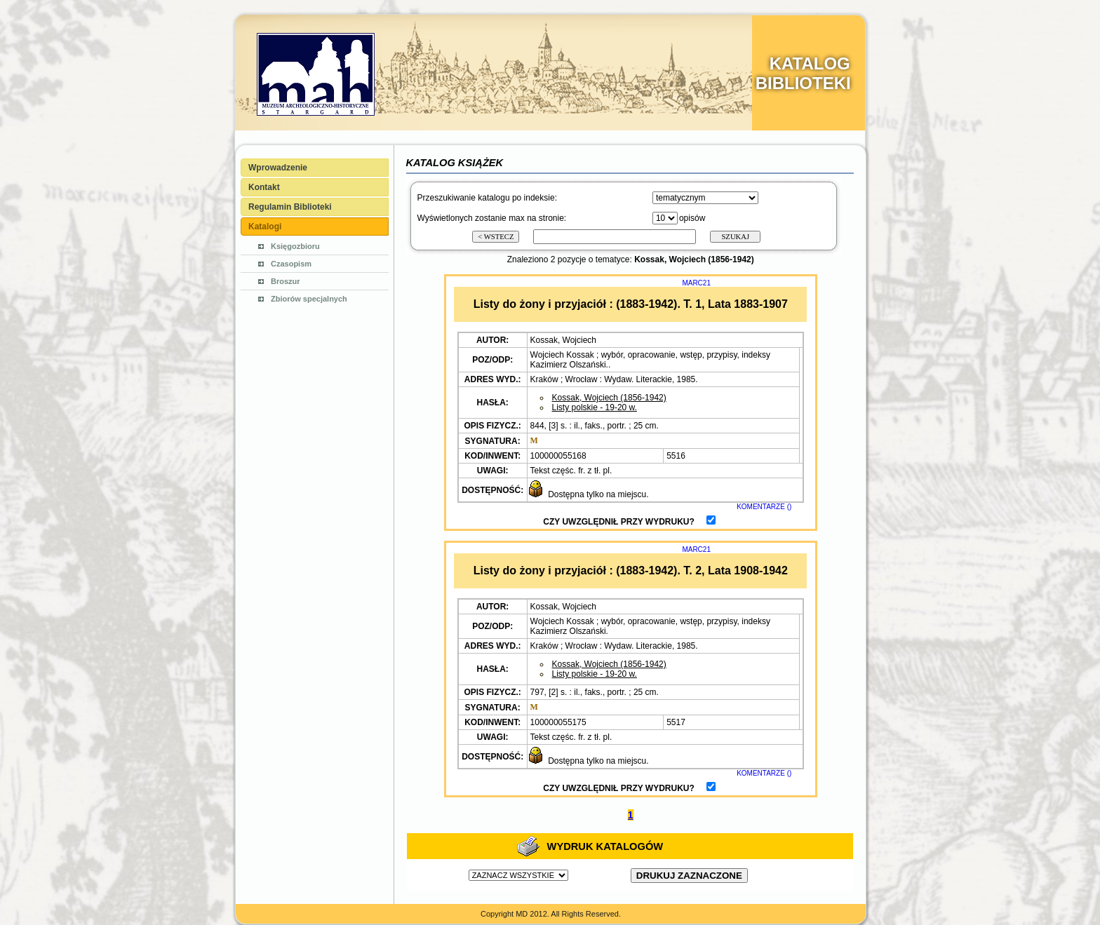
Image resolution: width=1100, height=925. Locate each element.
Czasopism (291, 263)
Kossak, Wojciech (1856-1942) (609, 398)
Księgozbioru (295, 246)
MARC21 (696, 283)
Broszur (285, 281)
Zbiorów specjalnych (309, 299)
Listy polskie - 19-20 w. (594, 407)
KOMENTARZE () (764, 507)
